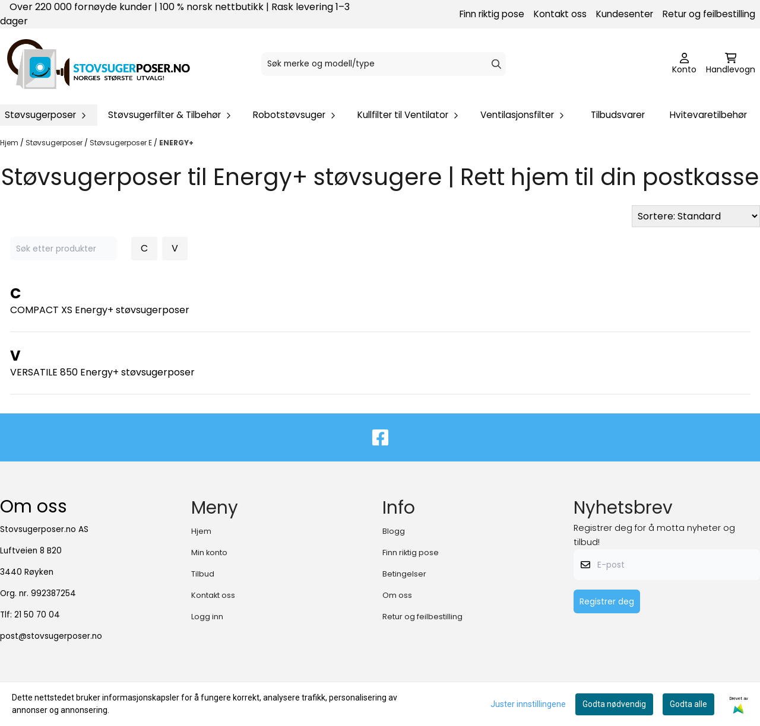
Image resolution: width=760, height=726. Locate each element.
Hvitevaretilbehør (708, 115)
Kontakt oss (560, 14)
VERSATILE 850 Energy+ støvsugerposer (102, 372)
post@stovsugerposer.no (51, 636)
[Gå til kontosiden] (684, 64)
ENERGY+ (176, 143)
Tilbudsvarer (618, 115)
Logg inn (207, 617)
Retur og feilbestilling (709, 14)
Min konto (209, 552)
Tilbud (202, 574)
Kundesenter (624, 14)
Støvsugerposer (55, 143)
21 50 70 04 (37, 614)
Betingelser (404, 574)
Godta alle (688, 704)
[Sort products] (696, 216)
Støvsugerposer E (122, 143)
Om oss (397, 595)
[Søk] (383, 64)
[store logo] (98, 64)
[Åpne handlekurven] (730, 64)
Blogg (393, 531)
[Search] (496, 64)
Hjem (10, 143)
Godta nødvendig (614, 704)
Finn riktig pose (492, 14)
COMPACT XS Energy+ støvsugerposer (99, 310)
